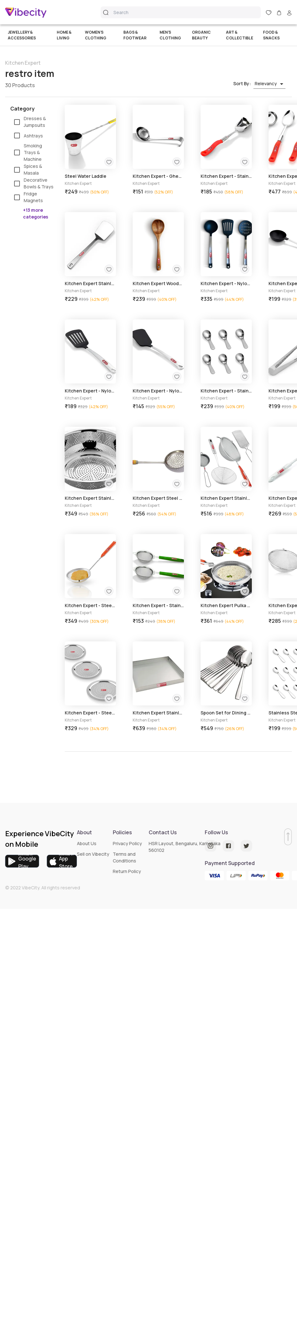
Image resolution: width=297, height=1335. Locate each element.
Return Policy (127, 871)
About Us (86, 843)
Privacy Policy (127, 843)
